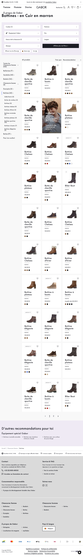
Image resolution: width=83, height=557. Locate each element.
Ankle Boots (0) (9, 96)
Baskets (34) (7, 79)
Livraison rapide (46, 453)
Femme (4, 7)
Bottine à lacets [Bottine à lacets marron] (49, 80)
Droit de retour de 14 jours (73, 453)
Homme (10, 7)
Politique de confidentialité (49, 548)
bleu (69, 163)
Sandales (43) (8, 75)
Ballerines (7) (8, 71)
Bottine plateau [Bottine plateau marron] (68, 116)
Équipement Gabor (22, 33)
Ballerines (6, 506)
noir (29, 93)
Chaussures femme (12, 448)
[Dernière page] (53, 416)
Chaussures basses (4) (9, 84)
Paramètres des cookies (52, 553)
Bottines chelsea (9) (10, 106)
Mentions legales (33, 551)
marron (25, 93)
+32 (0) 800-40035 (10, 470)
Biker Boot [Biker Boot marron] (70, 186)
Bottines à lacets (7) (10, 125)
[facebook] (46, 485)
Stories (16, 7)
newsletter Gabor (51, 2)
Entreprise (6, 527)
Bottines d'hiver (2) (10, 110)
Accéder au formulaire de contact (15, 474)
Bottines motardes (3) (10, 114)
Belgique (49, 528)
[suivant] (58, 416)
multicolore (71, 163)
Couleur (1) (22, 27)
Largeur (60, 39)
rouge (47, 163)
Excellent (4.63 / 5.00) (9, 453)
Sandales (6, 516)
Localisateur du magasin (11, 530)
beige (47, 374)
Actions (25, 527)
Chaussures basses (9, 510)
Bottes (25, 510)
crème (67, 127)
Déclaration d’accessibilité (47, 551)
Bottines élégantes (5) (10, 129)
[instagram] (43, 485)
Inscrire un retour (49, 474)
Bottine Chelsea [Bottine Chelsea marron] (28, 153)
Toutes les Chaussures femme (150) (9, 65)
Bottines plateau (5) (10, 118)
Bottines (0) (8, 103)
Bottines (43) (7, 93)
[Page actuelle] (50, 416)
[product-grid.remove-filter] (26, 51)
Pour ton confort (9, 138)
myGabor (26, 530)
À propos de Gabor (25, 7)
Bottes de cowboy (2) (11, 100)
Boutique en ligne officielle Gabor (29, 453)
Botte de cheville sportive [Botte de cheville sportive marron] (28, 81)
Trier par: (58, 60)
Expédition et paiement (32, 548)
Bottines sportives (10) (9, 121)
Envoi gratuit (58, 453)
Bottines (25, 513)
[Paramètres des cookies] (79, 552)
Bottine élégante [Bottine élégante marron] (28, 327)
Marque (22, 46)
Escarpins (6, 513)
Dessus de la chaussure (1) (22, 39)
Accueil (4, 448)
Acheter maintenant (73, 54)
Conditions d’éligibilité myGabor (33, 553)
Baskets (25, 506)
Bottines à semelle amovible (11, 437)
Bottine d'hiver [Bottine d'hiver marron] (48, 259)
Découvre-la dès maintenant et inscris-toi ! (50, 127)
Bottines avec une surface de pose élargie (52, 437)
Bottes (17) (6, 134)
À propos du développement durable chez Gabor (19, 490)
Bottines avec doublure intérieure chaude (31, 437)
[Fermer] (81, 2)
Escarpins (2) (7, 89)
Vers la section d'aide (51, 470)
